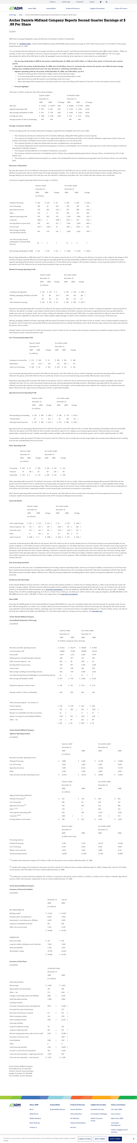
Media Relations (35, 1118)
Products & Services (73, 8)
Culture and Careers (118, 1105)
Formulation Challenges (99, 1114)
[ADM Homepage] (16, 8)
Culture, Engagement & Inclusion (119, 1131)
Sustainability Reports (57, 1109)
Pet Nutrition (74, 1118)
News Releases (35, 1123)
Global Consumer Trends (97, 1120)
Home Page (12, 15)
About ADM (32, 8)
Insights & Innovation (97, 8)
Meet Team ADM (117, 1118)
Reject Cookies (100, 1139)
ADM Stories (34, 1114)
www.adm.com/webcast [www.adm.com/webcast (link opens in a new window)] (54, 589)
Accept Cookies (115, 1139)
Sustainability (51, 8)
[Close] (133, 1138)
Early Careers (116, 1114)
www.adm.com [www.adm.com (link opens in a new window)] (97, 611)
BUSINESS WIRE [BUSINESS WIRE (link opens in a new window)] (25, 44)
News (20, 15)
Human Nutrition (76, 1109)
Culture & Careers (121, 8)
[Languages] (101, 2)
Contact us (33, 1127)
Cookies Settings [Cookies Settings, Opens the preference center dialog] (85, 1139)
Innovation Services (97, 1109)
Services (73, 1127)
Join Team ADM (116, 1109)
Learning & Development (115, 1124)
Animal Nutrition (76, 1114)
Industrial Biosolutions (78, 1123)
